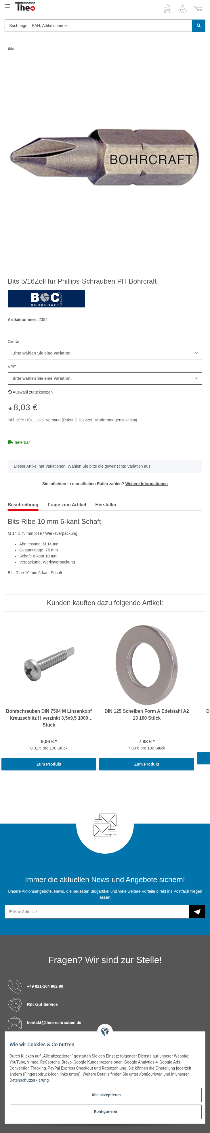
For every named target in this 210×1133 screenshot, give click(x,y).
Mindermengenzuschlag (115, 420)
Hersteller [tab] (106, 504)
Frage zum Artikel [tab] (67, 504)
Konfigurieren (106, 1111)
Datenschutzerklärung (29, 1080)
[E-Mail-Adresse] (97, 912)
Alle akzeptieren (106, 1095)
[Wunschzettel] (182, 8)
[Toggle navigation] (7, 3)
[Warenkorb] (197, 8)
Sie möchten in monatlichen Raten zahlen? (105, 483)
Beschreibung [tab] (23, 504)
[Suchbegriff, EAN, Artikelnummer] (98, 26)
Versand (54, 420)
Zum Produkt (49, 764)
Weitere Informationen (146, 483)
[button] (167, 8)
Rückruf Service (42, 1004)
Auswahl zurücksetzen (30, 392)
